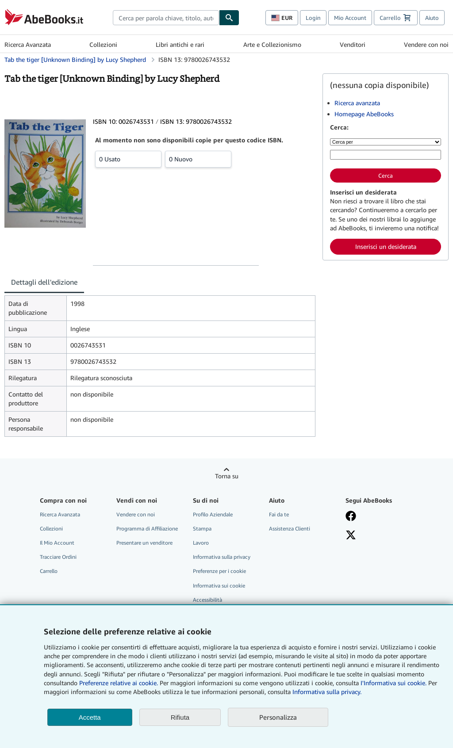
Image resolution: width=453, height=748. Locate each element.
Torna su (226, 476)
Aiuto (432, 17)
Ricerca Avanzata (27, 44)
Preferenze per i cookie (219, 571)
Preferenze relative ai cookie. (118, 683)
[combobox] (166, 17)
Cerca (385, 175)
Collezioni (103, 44)
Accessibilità (207, 599)
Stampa (202, 528)
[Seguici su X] (378, 535)
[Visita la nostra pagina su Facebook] (378, 516)
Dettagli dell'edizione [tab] (44, 282)
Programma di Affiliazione (147, 528)
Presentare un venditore (144, 542)
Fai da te (279, 514)
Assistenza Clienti (289, 528)
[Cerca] (229, 17)
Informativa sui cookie (219, 585)
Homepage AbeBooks (364, 114)
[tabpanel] (159, 366)
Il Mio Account (57, 542)
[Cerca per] (385, 141)
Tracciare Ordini (58, 556)
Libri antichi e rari (180, 44)
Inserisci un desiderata (385, 246)
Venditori (352, 44)
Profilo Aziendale (213, 514)
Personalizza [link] (278, 717)
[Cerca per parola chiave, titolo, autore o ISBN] (385, 155)
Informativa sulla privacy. (326, 691)
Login (313, 17)
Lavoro (201, 542)
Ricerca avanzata (357, 103)
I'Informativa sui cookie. (393, 683)
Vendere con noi (426, 44)
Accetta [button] (90, 717)
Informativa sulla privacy (221, 556)
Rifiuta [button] (180, 717)
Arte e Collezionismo (272, 44)
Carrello (49, 571)
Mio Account (350, 17)
